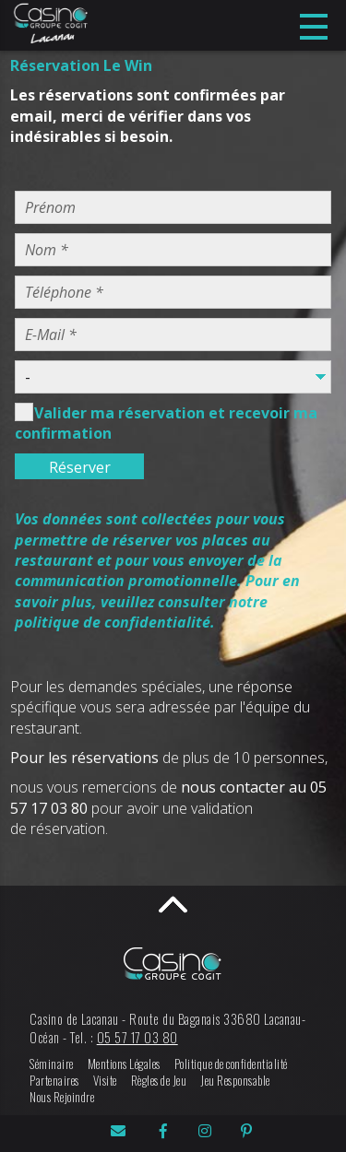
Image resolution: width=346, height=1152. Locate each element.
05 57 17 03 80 (137, 1037)
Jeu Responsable (235, 1080)
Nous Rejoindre (62, 1097)
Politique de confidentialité (231, 1064)
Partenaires (54, 1080)
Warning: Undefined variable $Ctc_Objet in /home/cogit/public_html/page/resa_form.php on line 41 (173, 377)
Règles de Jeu (159, 1080)
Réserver (80, 467)
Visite (105, 1080)
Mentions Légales (124, 1064)
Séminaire (52, 1064)
